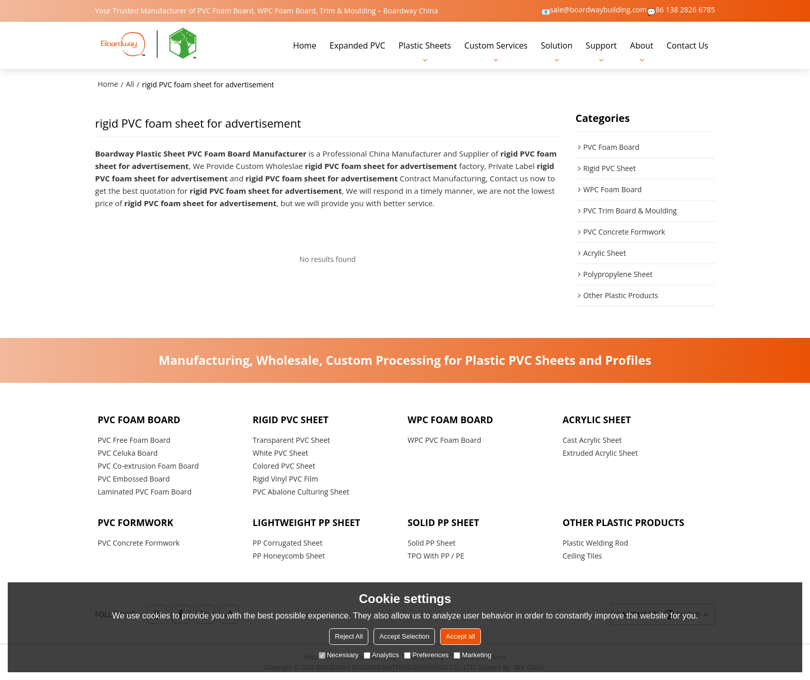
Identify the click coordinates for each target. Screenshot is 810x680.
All (130, 83)
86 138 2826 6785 (685, 9)
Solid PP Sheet (432, 542)
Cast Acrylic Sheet (592, 439)
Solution (556, 45)
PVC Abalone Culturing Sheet (301, 491)
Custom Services (495, 45)
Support (601, 45)
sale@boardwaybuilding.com (598, 9)
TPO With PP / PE (436, 555)
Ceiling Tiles (582, 555)
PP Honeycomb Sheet (289, 555)
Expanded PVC (357, 45)
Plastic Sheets (424, 45)
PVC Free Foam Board (134, 439)
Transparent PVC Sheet (291, 439)
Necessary (339, 655)
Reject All (349, 636)
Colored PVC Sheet (284, 465)
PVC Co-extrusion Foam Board (148, 465)
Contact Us (687, 45)
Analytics (381, 655)
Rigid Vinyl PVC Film (285, 478)
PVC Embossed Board (134, 478)
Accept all (460, 636)
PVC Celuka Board (128, 452)
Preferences (426, 655)
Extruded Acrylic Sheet (600, 452)
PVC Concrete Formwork (139, 542)
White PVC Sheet (280, 452)
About (641, 45)
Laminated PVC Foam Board (145, 491)
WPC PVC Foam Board (444, 439)
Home (304, 45)
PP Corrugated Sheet (287, 542)
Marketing (472, 655)
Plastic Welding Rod (595, 542)
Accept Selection (404, 636)
